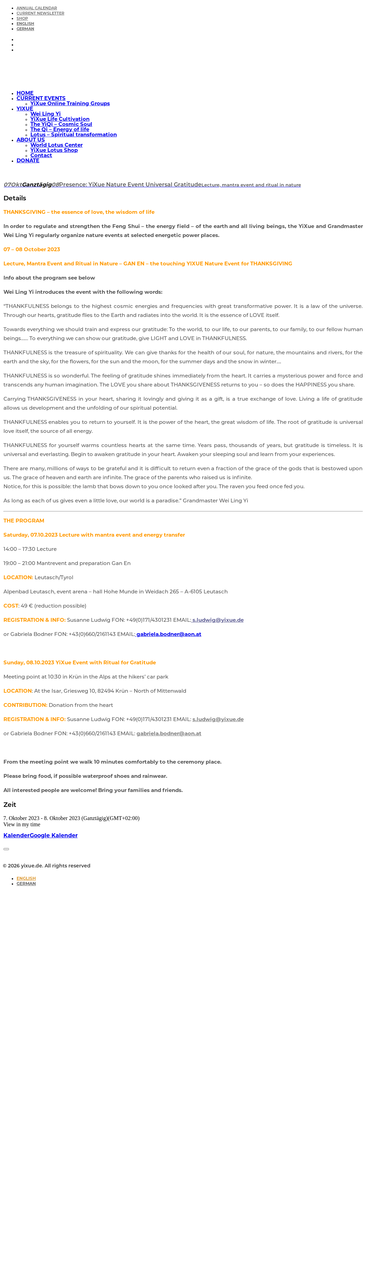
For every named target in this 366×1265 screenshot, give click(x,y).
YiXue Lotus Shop (54, 150)
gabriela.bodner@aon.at (168, 634)
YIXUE (25, 109)
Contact (41, 155)
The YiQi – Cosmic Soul (61, 124)
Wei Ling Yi (45, 114)
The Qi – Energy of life (59, 130)
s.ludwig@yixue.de (217, 620)
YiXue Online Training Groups (70, 104)
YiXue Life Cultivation (60, 119)
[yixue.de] (183, 71)
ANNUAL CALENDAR (37, 8)
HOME (25, 93)
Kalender (16, 836)
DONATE (28, 161)
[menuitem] (190, 8)
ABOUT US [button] (31, 140)
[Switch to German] (25, 29)
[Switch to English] (26, 879)
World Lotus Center (56, 145)
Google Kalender (54, 836)
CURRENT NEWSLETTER (40, 14)
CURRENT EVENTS (41, 98)
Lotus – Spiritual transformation (73, 135)
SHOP (22, 19)
